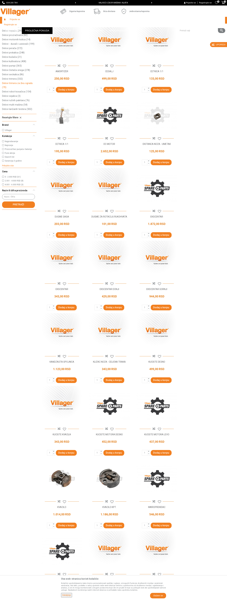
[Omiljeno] (216, 3)
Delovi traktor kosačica (17, 45)
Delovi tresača (11, 50)
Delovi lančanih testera (17, 132)
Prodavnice (64, 517)
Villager (8, 154)
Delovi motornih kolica (16, 63)
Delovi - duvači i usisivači (18, 67)
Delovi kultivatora (14, 84)
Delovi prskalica (13, 76)
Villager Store (8, 27)
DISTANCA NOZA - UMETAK (109, 167)
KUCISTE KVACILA (203, 311)
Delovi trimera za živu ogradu (17, 108)
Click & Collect (122, 530)
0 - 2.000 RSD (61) (13, 200)
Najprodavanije (11, 165)
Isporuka (119, 526)
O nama (63, 512)
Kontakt (63, 526)
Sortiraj (151, 33)
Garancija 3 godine (13, 184)
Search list (9, 180)
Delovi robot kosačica (16, 115)
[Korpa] (223, 4)
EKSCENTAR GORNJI (203, 239)
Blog (61, 539)
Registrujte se (205, 3)
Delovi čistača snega (16, 93)
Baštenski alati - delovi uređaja (68, 27)
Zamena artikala (123, 562)
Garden (31, 27)
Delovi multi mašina (14, 128)
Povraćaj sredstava (125, 557)
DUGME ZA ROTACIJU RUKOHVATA (203, 167)
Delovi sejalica (11, 119)
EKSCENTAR (61, 239)
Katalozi (63, 535)
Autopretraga (135, 33)
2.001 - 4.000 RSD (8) (14, 204)
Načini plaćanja (122, 535)
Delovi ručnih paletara (16, 123)
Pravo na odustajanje (126, 548)
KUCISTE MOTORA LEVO (108, 383)
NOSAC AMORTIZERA (203, 456)
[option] (113, 3)
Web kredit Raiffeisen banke (129, 544)
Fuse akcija (10, 177)
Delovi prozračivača (15, 58)
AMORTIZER (61, 94)
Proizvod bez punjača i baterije (18, 173)
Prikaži (182, 33)
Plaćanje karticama (125, 539)
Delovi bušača (12, 80)
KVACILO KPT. (203, 383)
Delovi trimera (12, 102)
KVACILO (155, 383)
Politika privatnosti (124, 517)
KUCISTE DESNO (156, 311)
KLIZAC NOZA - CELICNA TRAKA (108, 311)
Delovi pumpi (12, 89)
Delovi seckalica (13, 98)
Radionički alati (44, 27)
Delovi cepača (12, 54)
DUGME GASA (156, 167)
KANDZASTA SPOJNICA (61, 311)
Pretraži (18, 228)
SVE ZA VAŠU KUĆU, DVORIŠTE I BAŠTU (113, 3)
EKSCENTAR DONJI (156, 239)
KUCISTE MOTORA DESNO (61, 383)
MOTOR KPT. (108, 456)
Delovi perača (12, 71)
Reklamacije (121, 553)
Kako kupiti (120, 521)
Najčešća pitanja (67, 530)
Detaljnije (66, 595)
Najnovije (9, 169)
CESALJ (109, 94)
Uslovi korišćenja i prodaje (128, 512)
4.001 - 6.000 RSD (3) (14, 208)
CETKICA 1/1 (155, 94)
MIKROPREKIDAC (61, 456)
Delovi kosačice (14, 41)
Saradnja (63, 521)
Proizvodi (21, 27)
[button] (201, 20)
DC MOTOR (61, 167)
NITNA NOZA (155, 456)
